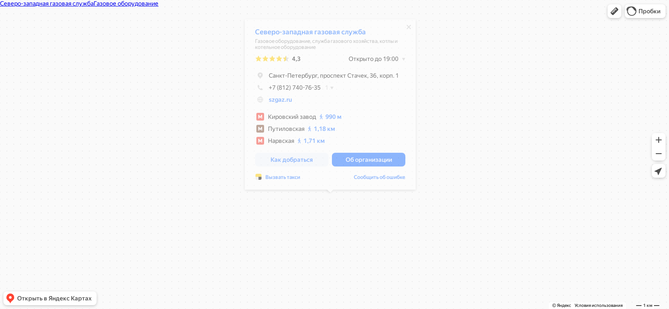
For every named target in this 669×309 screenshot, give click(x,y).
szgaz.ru (280, 101)
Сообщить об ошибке (379, 179)
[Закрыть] (408, 29)
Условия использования (599, 305)
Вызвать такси (282, 179)
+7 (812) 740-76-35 (288, 89)
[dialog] (330, 106)
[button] (614, 11)
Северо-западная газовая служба (310, 34)
